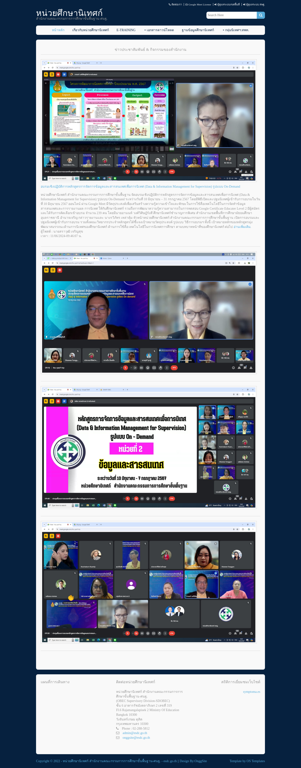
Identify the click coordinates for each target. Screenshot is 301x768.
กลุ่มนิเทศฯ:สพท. (237, 30)
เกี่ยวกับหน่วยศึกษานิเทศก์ (90, 30)
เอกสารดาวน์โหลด (160, 30)
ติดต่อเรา (177, 4)
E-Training (126, 30)
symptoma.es (251, 692)
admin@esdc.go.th (135, 733)
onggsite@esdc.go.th (136, 737)
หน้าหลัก (58, 30)
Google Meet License (199, 4)
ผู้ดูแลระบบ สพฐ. (255, 4)
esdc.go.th (170, 761)
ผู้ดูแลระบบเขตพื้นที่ (228, 4)
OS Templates (256, 761)
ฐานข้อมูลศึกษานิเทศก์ (198, 30)
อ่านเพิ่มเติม (242, 227)
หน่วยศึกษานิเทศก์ (69, 13)
